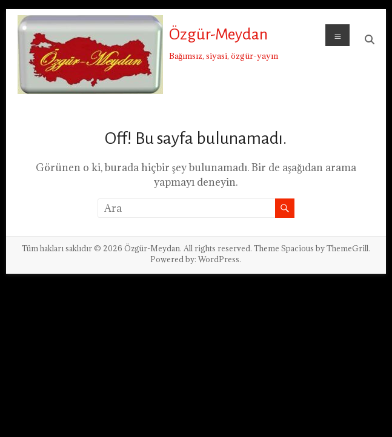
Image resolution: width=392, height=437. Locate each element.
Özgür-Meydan (218, 34)
